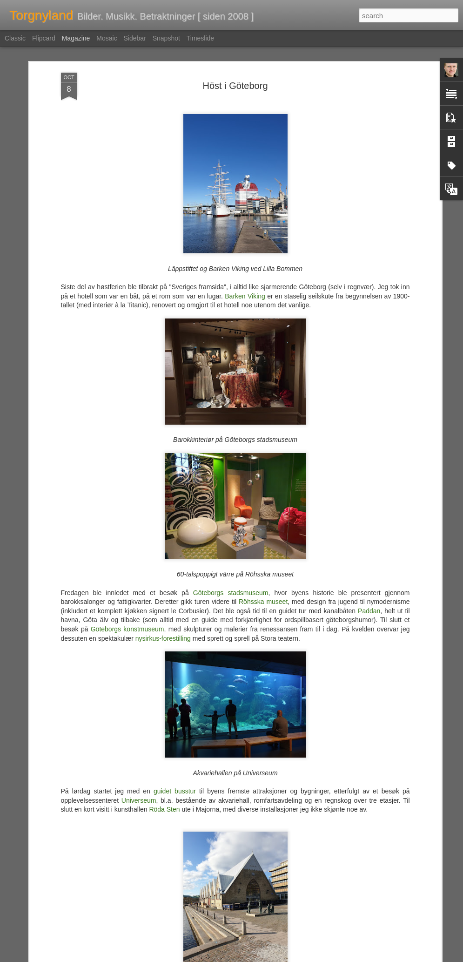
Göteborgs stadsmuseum (230, 547)
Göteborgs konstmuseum (127, 584)
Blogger (253, 957)
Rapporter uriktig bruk (290, 957)
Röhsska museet (263, 557)
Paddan (369, 565)
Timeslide (200, 38)
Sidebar (135, 38)
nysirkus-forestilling (163, 593)
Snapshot (166, 38)
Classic (15, 38)
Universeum (138, 755)
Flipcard (43, 38)
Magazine (76, 38)
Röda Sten (164, 764)
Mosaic (106, 38)
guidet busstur (175, 746)
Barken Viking (245, 251)
